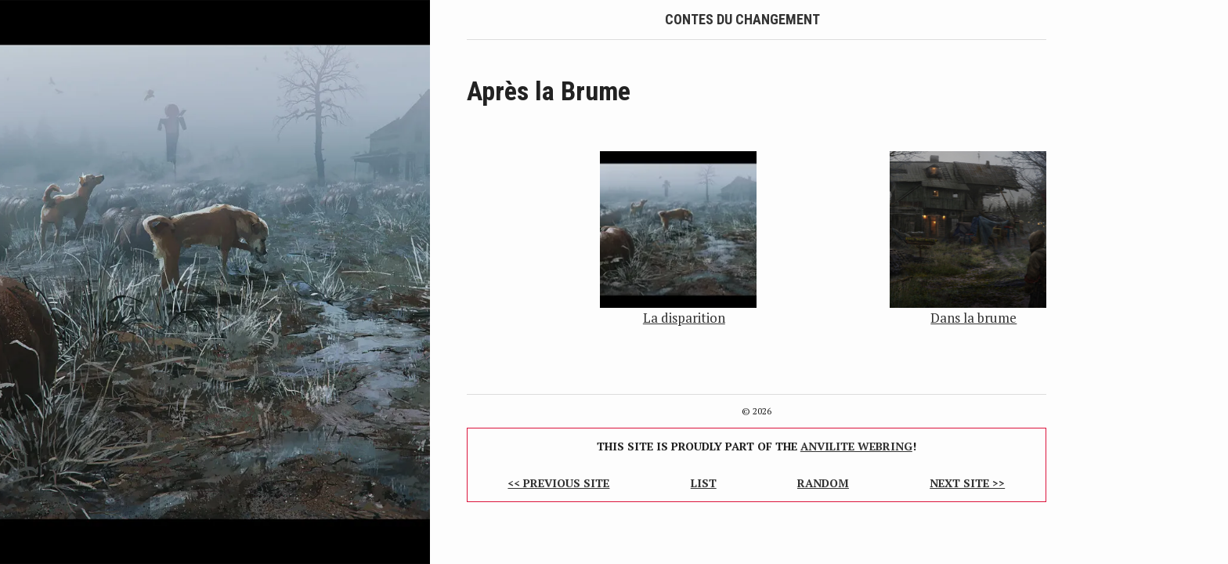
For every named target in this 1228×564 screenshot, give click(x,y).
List (704, 482)
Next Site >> (967, 482)
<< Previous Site (558, 482)
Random (823, 482)
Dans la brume (973, 318)
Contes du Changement (742, 19)
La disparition (684, 318)
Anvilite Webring (856, 446)
